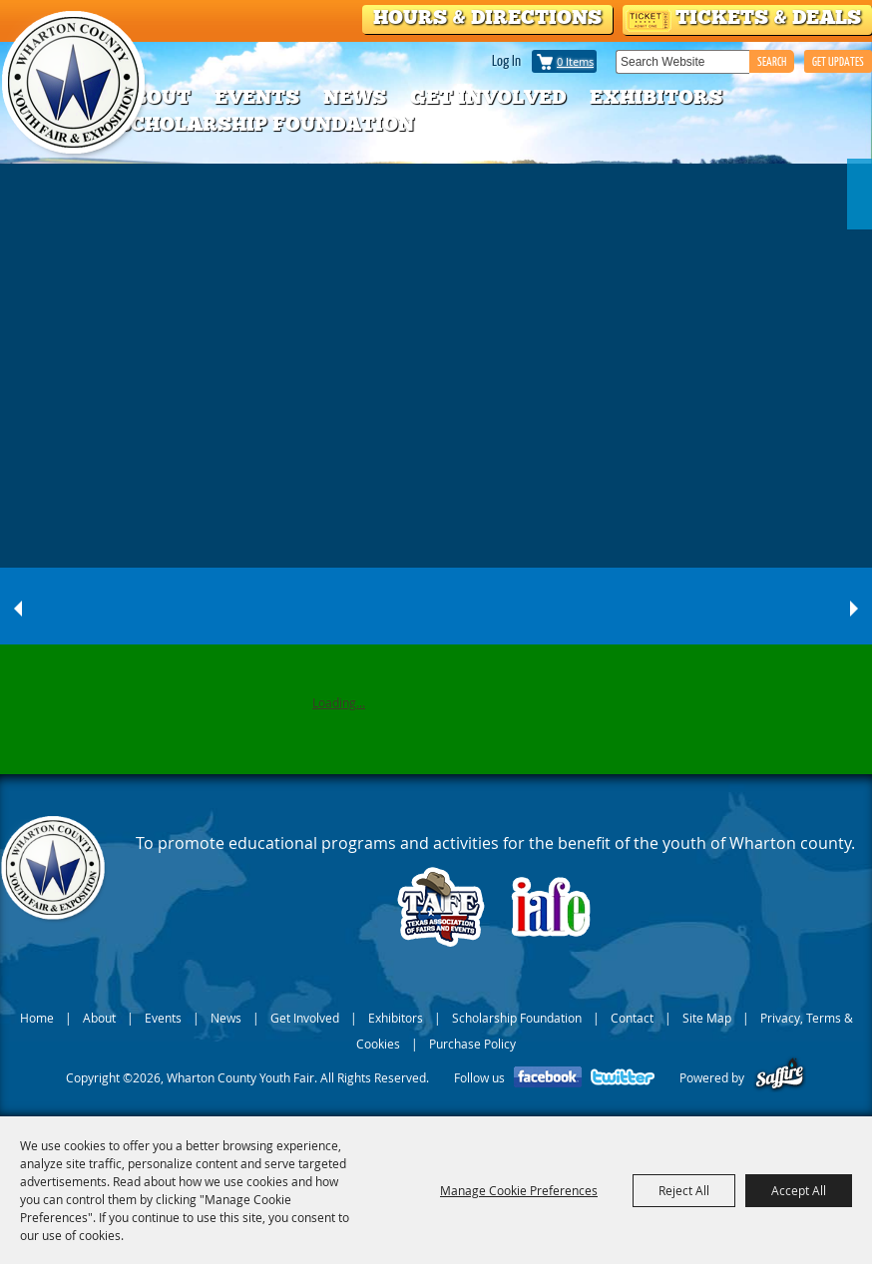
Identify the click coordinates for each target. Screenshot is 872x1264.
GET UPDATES (838, 61)
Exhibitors (656, 97)
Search (771, 61)
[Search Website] (682, 62)
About (154, 97)
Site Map (706, 1018)
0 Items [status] (575, 61)
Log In (506, 60)
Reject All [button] (683, 1190)
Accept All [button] (798, 1190)
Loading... (338, 702)
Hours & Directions (487, 17)
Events (257, 97)
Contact (632, 1018)
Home (37, 1018)
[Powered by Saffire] (779, 1077)
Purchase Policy (472, 1044)
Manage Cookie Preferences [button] (519, 1190)
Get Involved (488, 97)
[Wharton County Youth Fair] (75, 83)
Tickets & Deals (768, 17)
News (354, 97)
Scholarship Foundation (265, 124)
